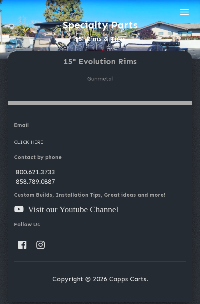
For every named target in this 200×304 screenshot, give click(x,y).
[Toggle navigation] (184, 12)
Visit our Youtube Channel (71, 209)
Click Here (28, 142)
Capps (118, 279)
